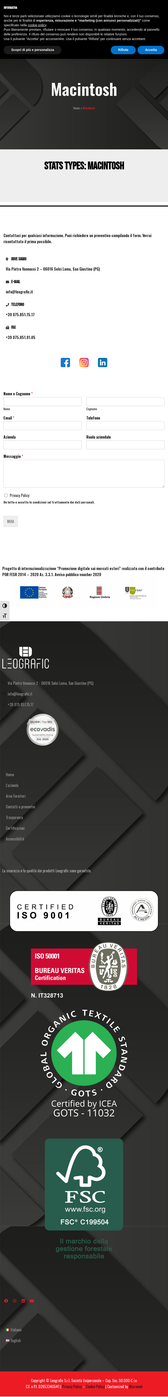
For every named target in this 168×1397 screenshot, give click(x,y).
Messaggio (13, 456)
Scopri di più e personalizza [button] (32, 50)
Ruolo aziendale (98, 437)
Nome (6, 409)
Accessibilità (15, 839)
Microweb (135, 1386)
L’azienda (12, 785)
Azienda (9, 437)
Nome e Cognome (18, 393)
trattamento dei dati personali (73, 502)
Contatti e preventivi (20, 806)
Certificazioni (15, 828)
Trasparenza (14, 817)
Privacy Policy (19, 495)
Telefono (93, 418)
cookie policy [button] (37, 25)
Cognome (91, 409)
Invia (10, 521)
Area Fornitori (16, 796)
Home (76, 108)
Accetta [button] (151, 50)
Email (8, 418)
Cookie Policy (95, 1386)
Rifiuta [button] (123, 50)
